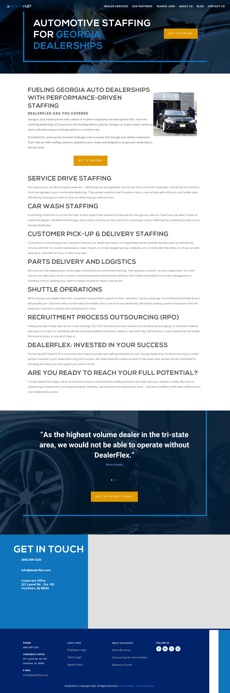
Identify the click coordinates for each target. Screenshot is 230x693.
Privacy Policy (126, 685)
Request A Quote (122, 665)
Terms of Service (145, 685)
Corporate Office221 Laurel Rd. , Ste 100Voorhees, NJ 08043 (37, 584)
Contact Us (216, 6)
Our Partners (142, 6)
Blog (200, 6)
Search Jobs (166, 6)
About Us (186, 6)
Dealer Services (116, 6)
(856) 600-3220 (30, 647)
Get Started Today (114, 496)
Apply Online (75, 664)
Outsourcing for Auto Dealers (130, 657)
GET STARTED (181, 33)
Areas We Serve (121, 650)
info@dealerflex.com (36, 570)
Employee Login (77, 650)
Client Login (74, 657)
